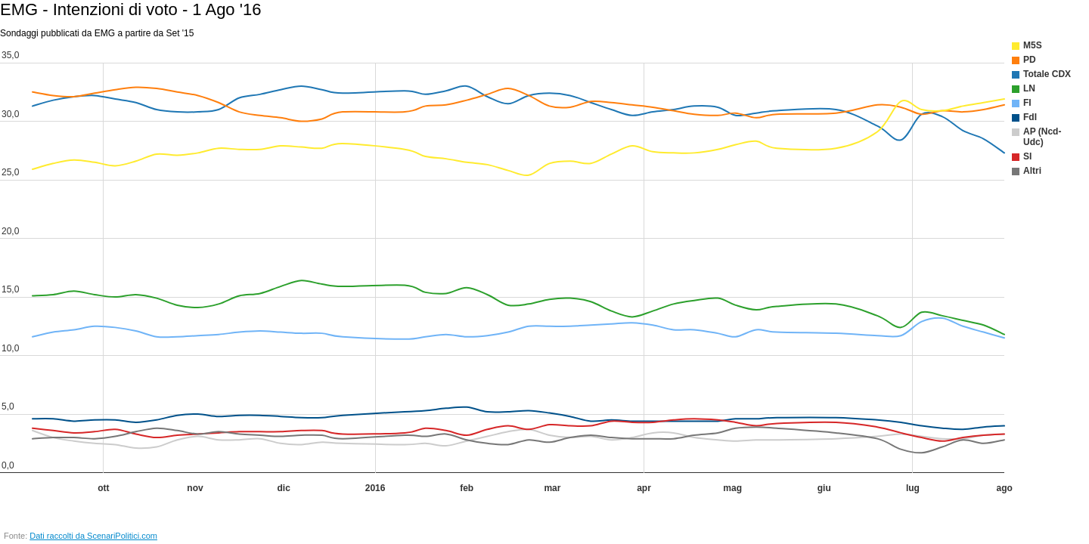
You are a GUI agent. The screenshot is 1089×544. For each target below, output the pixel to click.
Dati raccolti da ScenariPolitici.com (93, 535)
